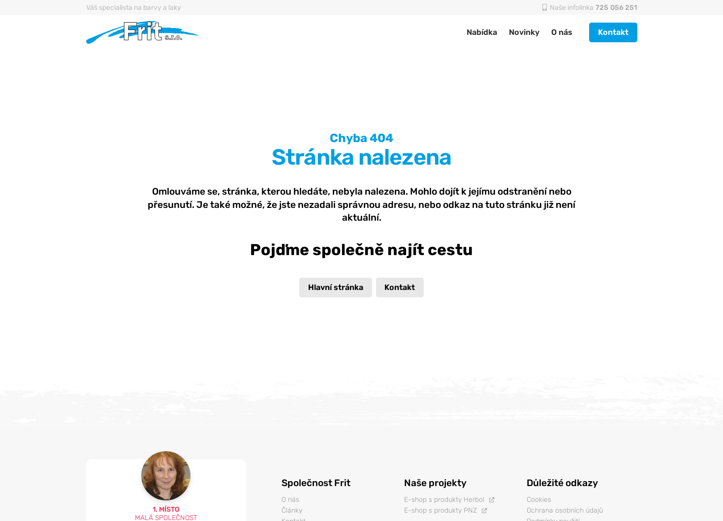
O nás (290, 499)
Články (292, 510)
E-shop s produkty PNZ (440, 510)
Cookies (539, 499)
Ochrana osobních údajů (565, 510)
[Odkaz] (143, 32)
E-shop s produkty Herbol (444, 499)
